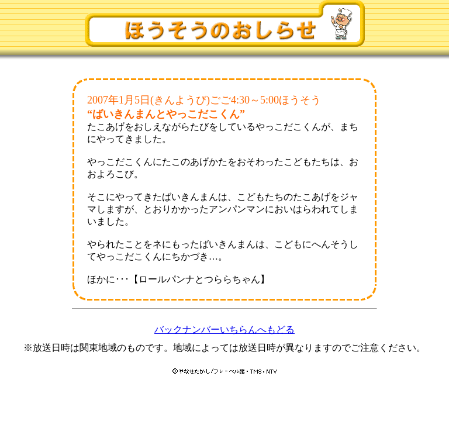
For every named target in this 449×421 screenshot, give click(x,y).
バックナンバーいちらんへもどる (224, 329)
